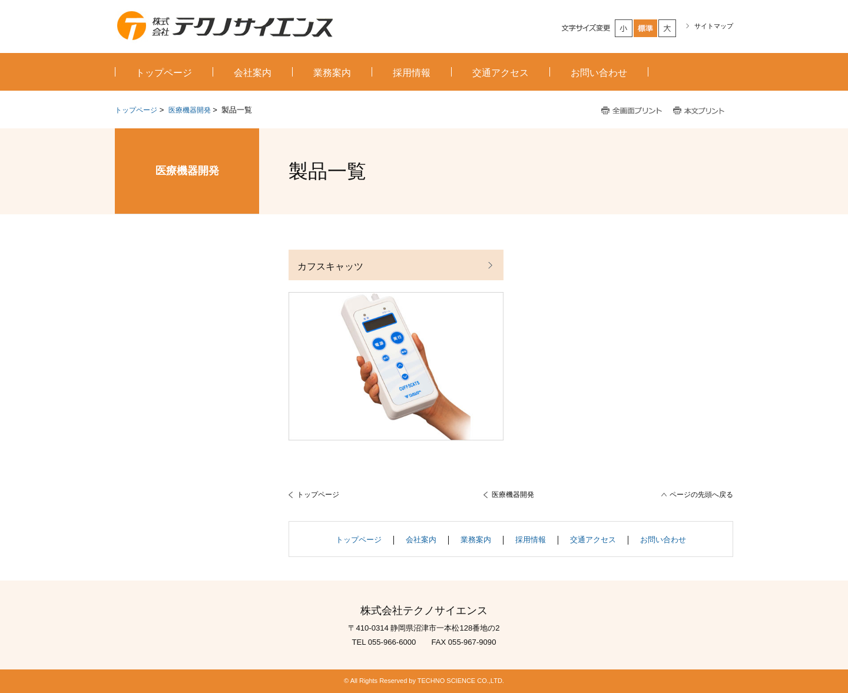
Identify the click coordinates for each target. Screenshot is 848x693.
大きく (667, 28)
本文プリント (700, 111)
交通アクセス (593, 539)
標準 (646, 28)
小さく (624, 28)
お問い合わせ (663, 539)
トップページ (136, 110)
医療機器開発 (189, 110)
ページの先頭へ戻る (701, 494)
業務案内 (476, 539)
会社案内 (421, 539)
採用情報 (530, 539)
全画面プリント (632, 111)
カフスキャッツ (330, 266)
